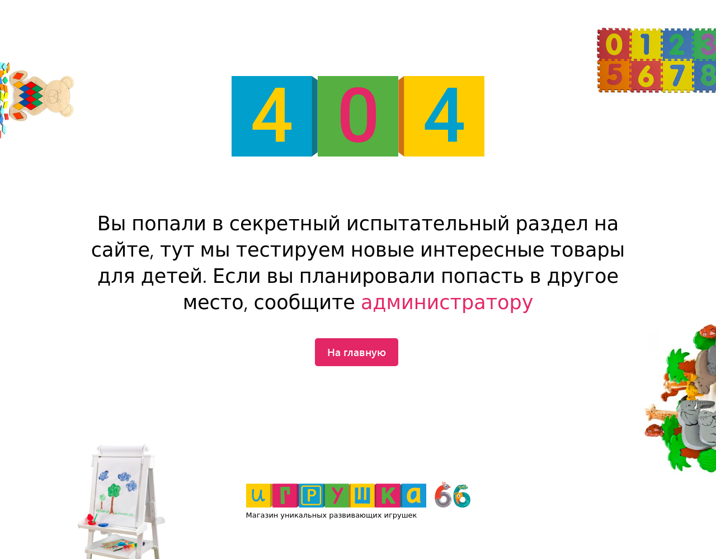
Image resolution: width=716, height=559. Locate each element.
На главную (356, 351)
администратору (447, 302)
